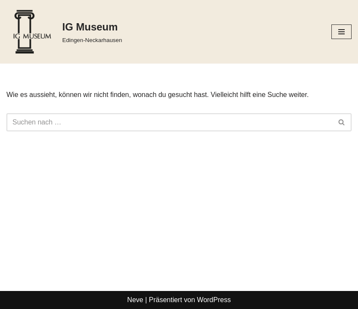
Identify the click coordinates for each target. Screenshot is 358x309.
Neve (135, 299)
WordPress (214, 299)
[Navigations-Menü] (341, 31)
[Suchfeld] (169, 122)
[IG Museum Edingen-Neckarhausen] (64, 32)
